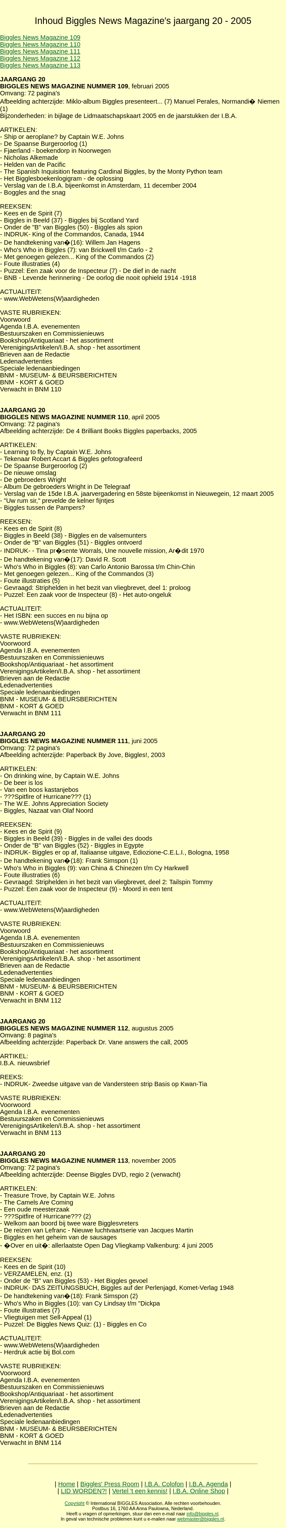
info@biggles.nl (202, 1513)
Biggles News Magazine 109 (40, 37)
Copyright (75, 1503)
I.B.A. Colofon (163, 1484)
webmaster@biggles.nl (200, 1518)
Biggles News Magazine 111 (40, 51)
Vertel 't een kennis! (139, 1491)
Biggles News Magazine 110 (40, 44)
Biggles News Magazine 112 (40, 58)
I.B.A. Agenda (208, 1484)
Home (66, 1484)
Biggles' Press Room (110, 1484)
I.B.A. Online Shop (199, 1491)
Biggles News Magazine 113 (40, 65)
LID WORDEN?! (84, 1491)
